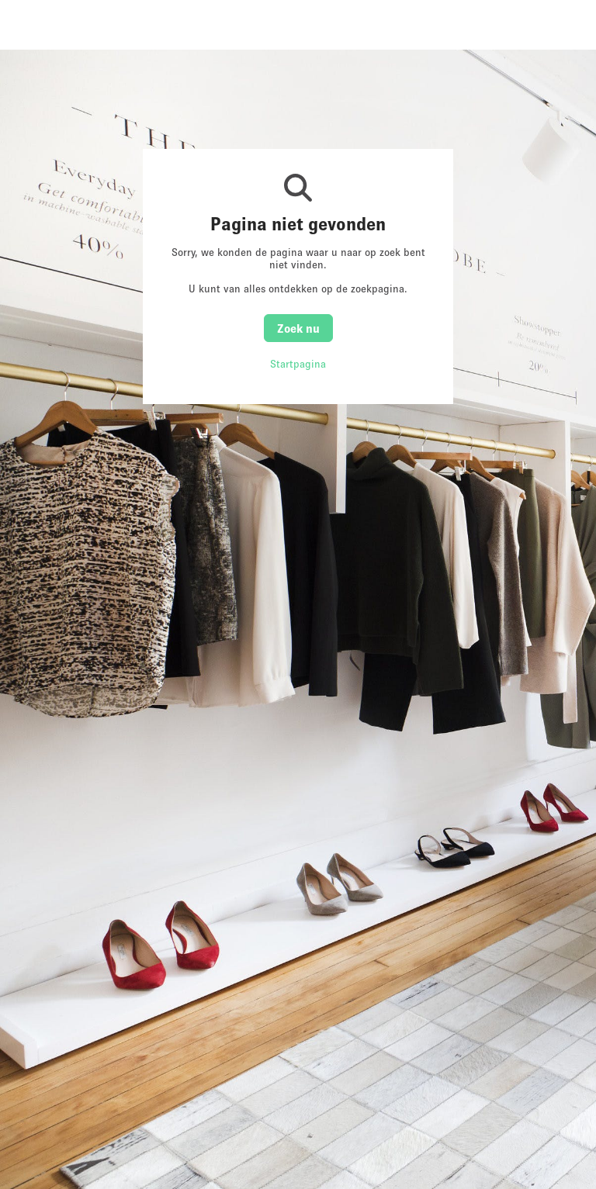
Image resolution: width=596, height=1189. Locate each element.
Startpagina (298, 364)
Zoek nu (298, 328)
